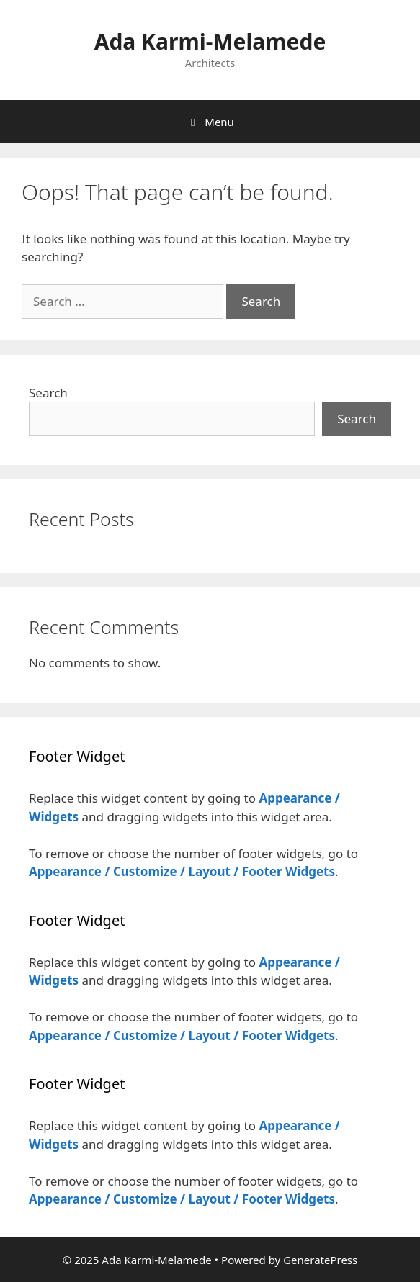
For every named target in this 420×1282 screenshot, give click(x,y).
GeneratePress (320, 1259)
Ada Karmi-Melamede (210, 41)
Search (48, 392)
